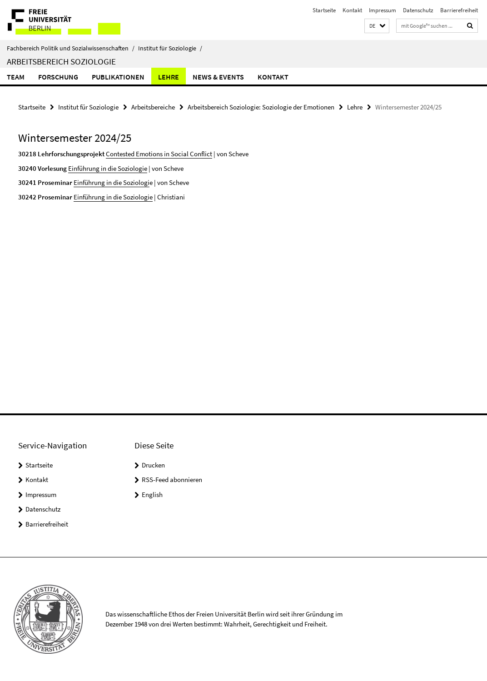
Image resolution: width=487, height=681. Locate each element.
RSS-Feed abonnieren (172, 479)
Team (16, 76)
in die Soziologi (127, 182)
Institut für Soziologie (170, 48)
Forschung (58, 76)
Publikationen (118, 76)
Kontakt (352, 10)
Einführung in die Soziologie (107, 168)
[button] (376, 26)
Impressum (382, 10)
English (152, 494)
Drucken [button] (153, 465)
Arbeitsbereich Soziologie (61, 61)
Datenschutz (418, 10)
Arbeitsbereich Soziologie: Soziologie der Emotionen (261, 107)
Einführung (90, 182)
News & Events (218, 76)
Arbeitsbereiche (153, 107)
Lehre (168, 76)
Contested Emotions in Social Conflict (159, 153)
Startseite (324, 10)
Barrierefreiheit (459, 10)
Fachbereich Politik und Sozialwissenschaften (70, 48)
